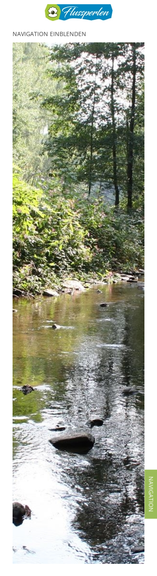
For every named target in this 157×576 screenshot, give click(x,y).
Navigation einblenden (49, 34)
